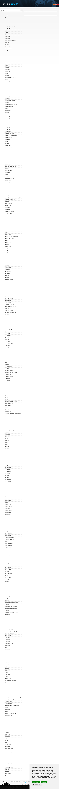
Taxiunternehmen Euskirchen (9, 693)
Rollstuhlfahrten (7, 641)
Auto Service (7, 42)
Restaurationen (7, 637)
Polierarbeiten (7, 581)
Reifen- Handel (7, 596)
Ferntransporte (7, 263)
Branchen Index (19, 781)
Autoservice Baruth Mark (9, 106)
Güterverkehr (7, 296)
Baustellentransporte (8, 145)
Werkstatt (6, 750)
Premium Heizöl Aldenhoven (9, 585)
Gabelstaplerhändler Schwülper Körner (11, 281)
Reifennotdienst (7, 614)
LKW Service (7, 477)
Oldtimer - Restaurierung (9, 543)
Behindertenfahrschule (8, 149)
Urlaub (6, 738)
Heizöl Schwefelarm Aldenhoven (10, 304)
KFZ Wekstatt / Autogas (8, 366)
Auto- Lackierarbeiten (8, 48)
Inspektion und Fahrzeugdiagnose (10, 312)
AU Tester (6, 32)
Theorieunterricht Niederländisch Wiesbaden (12, 705)
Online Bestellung (7, 551)
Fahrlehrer (6, 228)
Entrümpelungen (7, 207)
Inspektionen (7, 314)
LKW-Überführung (8, 481)
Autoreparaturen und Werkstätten (10, 100)
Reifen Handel (7, 592)
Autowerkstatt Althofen (8, 125)
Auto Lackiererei (7, 36)
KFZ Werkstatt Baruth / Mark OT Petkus (11, 372)
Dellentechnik (7, 193)
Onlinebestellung (7, 553)
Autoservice (7, 102)
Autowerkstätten (7, 141)
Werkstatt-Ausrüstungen (9, 752)
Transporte (6, 711)
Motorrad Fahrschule (8, 504)
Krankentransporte (8, 417)
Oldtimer (6, 541)
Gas (5, 285)
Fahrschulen (7, 240)
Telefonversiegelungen (8, 703)
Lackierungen (7, 452)
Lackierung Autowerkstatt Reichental (10, 450)
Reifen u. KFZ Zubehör (8, 594)
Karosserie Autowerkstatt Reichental (10, 318)
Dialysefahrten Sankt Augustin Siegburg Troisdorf (12, 197)
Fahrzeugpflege (7, 252)
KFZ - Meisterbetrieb (8, 331)
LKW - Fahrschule (8, 469)
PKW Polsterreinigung (8, 573)
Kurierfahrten (7, 428)
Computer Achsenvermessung (9, 178)
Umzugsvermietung (8, 730)
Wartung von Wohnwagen (9, 748)
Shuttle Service (7, 660)
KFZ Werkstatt (7, 368)
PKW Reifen (7, 575)
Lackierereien (7, 444)
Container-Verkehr (8, 180)
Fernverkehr (7, 265)
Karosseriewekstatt (8, 327)
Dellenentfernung (7, 191)
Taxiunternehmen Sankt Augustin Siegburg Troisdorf (13, 697)
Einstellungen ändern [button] (37, 784)
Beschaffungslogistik (8, 158)
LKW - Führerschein (8, 471)
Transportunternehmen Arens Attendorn (11, 717)
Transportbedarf (7, 709)
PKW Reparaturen (8, 577)
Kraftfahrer (6, 407)
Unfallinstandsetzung (8, 734)
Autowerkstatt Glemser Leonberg (10, 129)
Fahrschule (6, 232)
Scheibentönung (7, 645)
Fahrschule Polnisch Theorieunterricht (11, 238)
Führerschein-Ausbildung (9, 279)
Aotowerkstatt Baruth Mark (9, 28)
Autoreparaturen (7, 98)
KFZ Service (7, 362)
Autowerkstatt (7, 123)
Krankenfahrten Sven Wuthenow (10, 415)
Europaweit (6, 215)
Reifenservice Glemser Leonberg (10, 618)
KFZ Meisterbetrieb (8, 349)
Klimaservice (7, 399)
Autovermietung (7, 116)
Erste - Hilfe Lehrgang (8, 213)
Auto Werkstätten (7, 46)
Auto (5, 34)
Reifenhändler (7, 610)
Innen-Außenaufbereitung (9, 310)
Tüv (5, 726)
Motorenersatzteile (8, 500)
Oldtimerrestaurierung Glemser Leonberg (11, 549)
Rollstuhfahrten (7, 639)
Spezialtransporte (7, 674)
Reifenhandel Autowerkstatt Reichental (11, 606)
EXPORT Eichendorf (8, 217)
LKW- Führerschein (8, 479)
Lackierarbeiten (7, 440)
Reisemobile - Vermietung (9, 627)
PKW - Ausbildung (8, 567)
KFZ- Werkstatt (7, 380)
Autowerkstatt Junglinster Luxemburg (11, 135)
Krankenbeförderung (8, 411)
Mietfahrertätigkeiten (8, 492)
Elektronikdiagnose (8, 205)
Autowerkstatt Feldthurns (9, 127)
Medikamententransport (8, 485)
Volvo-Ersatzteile (7, 746)
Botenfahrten (7, 168)
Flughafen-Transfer (8, 267)
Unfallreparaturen (7, 736)
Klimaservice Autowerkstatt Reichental (11, 401)
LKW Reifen (7, 475)
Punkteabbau (7, 587)
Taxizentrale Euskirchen (8, 701)
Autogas (6, 57)
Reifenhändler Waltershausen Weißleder (11, 612)
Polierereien (7, 583)
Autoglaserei (7, 67)
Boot (5, 162)
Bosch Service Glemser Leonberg (10, 166)
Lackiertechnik (7, 448)
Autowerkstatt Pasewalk (8, 137)
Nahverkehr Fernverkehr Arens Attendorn (11, 529)
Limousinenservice (8, 467)
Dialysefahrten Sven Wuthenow (10, 199)
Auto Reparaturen (7, 38)
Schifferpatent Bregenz (8, 649)
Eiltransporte (7, 201)
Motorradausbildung (8, 514)
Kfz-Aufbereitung (7, 382)
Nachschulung (7, 525)
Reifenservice (7, 616)
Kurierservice (7, 432)
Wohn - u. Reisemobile (8, 763)
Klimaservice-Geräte (8, 405)
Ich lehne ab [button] (44, 782)
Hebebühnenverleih (8, 302)
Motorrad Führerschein (8, 506)
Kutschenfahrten (7, 434)
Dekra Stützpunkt (7, 184)
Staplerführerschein (8, 678)
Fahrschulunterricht (8, 242)
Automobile (6, 90)
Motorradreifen (7, 518)
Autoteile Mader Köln (8, 110)
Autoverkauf (7, 112)
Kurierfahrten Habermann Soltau (10, 430)
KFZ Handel (7, 339)
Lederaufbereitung (8, 465)
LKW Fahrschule (7, 473)
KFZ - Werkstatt (7, 333)
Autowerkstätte (7, 139)
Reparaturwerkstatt (8, 635)
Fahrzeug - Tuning (8, 246)
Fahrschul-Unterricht (8, 230)
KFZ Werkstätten (7, 378)
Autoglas (6, 65)
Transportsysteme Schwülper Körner (10, 713)
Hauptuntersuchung (8, 300)
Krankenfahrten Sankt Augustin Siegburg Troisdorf (13, 413)
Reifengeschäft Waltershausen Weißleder (11, 602)
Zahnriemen (7, 771)
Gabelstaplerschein (8, 283)
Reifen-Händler (7, 598)
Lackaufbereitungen (8, 436)
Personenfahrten (7, 563)
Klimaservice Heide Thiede (9, 403)
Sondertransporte (7, 670)
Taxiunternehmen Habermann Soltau (10, 695)
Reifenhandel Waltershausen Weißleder (11, 608)
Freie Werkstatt (7, 273)
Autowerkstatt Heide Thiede (9, 133)
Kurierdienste (7, 426)
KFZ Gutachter (7, 337)
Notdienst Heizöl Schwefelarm (9, 537)
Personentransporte (8, 565)
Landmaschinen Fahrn (8, 461)
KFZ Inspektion (7, 341)
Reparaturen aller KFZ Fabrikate (10, 629)
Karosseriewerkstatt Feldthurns (10, 329)
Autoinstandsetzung (8, 83)
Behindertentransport (8, 151)
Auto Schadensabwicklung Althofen (10, 40)
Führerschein (7, 277)
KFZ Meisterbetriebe (8, 353)
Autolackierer (7, 85)
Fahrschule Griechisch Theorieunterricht (11, 236)
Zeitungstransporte (8, 773)
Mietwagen (6, 494)
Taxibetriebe (7, 688)
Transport (6, 707)
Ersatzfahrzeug (7, 209)
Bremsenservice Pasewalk (9, 170)
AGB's (29, 782)
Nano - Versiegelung (8, 531)
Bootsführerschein (8, 164)
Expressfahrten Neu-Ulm (9, 219)
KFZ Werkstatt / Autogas (9, 370)
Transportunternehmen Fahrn (9, 719)
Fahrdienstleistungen (8, 226)
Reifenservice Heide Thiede (9, 620)
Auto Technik (7, 44)
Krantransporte (7, 419)
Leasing (6, 463)
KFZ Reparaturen (7, 358)
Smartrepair (7, 668)
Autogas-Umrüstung (8, 63)
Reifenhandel (7, 604)
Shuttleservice (7, 662)
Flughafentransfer (7, 269)
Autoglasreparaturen (8, 69)
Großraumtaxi (7, 294)
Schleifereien (7, 651)
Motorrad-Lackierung (8, 512)
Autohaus (6, 79)
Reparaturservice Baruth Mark (9, 633)
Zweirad (6, 775)
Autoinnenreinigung (8, 81)
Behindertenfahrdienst (8, 147)
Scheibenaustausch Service (9, 643)
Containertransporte (8, 182)
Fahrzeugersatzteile (8, 248)
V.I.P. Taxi (6, 740)
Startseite (13, 781)
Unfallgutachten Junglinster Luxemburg (11, 732)
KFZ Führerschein (8, 335)
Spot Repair (7, 676)
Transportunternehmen (8, 715)
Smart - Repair (7, 666)
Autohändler (7, 75)
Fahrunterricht (7, 244)
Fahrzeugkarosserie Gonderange (10, 250)
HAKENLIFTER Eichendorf (9, 298)
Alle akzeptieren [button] (36, 782)
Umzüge (6, 728)
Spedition (6, 672)
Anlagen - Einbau (7, 24)
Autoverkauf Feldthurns (8, 114)
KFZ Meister (7, 347)
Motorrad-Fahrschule (8, 508)
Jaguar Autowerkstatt (8, 316)
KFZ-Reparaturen (7, 386)
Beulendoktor (7, 160)
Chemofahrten (7, 176)
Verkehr (6, 742)
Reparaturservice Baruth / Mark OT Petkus (11, 631)
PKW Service (7, 579)
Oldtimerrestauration (8, 547)
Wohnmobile (7, 765)
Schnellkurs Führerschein (9, 653)
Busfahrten (6, 174)
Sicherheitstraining (8, 664)
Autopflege (6, 94)
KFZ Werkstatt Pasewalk (9, 376)
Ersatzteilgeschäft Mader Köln (9, 211)
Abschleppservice (7, 15)
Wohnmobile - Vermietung (9, 767)
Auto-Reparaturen (7, 50)
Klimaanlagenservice (8, 397)
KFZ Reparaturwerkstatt (8, 360)
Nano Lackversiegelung (8, 533)
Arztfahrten (6, 30)
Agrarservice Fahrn (8, 17)
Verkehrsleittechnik (8, 744)
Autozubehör (7, 143)
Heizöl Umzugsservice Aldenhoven (10, 306)
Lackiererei (6, 442)
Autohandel (6, 73)
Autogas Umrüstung (8, 59)
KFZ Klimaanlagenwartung (9, 343)
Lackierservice (7, 446)
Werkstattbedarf (7, 754)
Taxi (5, 682)
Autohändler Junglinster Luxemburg (10, 77)
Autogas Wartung (7, 61)
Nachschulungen (7, 527)
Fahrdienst (6, 224)
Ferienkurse (7, 261)
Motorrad (6, 502)
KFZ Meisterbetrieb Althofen (9, 351)
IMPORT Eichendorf (8, 308)
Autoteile (6, 108)
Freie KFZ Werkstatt (8, 271)
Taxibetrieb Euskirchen (8, 684)
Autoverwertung (7, 118)
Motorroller (6, 520)
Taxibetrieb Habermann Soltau (9, 686)
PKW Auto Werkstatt (8, 571)
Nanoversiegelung (8, 535)
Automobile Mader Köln (8, 92)
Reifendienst (7, 600)
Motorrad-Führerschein (8, 510)
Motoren (6, 498)
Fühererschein (7, 275)
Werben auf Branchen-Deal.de (28, 781)
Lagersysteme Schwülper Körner (10, 459)
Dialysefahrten (7, 195)
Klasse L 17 (6, 391)
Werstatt (6, 761)
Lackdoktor (6, 438)
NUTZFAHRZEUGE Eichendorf (10, 539)
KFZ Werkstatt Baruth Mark (9, 374)
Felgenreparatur (7, 257)
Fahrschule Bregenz (8, 234)
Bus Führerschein (7, 172)
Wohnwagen (7, 769)
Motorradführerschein (8, 516)
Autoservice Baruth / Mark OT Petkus (11, 104)
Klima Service (7, 395)
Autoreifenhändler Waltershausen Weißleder (12, 96)
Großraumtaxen (7, 292)
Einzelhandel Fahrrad (8, 203)
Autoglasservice (7, 71)
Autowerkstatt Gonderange (9, 131)
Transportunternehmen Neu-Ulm (10, 721)
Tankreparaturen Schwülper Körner (10, 680)
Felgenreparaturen (8, 259)
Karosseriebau (7, 325)
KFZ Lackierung (7, 345)
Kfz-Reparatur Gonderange (9, 384)
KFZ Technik (7, 364)
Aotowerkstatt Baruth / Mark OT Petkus (11, 26)
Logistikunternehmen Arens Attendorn (11, 483)
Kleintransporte (7, 393)
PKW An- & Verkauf (8, 569)
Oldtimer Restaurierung (8, 545)
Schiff (6, 647)
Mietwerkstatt (7, 496)
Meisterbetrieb (7, 487)
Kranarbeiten (7, 409)
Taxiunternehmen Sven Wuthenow (10, 699)
